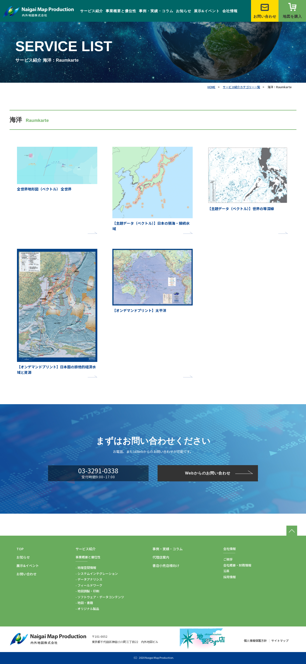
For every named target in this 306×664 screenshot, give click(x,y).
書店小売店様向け (166, 565)
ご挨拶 (228, 559)
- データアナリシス (89, 579)
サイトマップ (280, 640)
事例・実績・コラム (156, 11)
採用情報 (229, 577)
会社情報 (230, 11)
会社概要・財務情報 (237, 565)
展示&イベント (207, 11)
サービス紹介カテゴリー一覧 (241, 87)
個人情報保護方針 (255, 640)
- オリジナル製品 (87, 608)
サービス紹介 (91, 11)
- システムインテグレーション (97, 573)
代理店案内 (161, 557)
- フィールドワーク (89, 585)
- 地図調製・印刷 (87, 591)
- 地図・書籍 (84, 602)
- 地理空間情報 (86, 567)
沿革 (226, 571)
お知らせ (183, 11)
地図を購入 (292, 10)
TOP (20, 548)
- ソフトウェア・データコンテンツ (100, 597)
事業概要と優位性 (121, 11)
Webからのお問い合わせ (207, 473)
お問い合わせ (264, 10)
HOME (211, 87)
